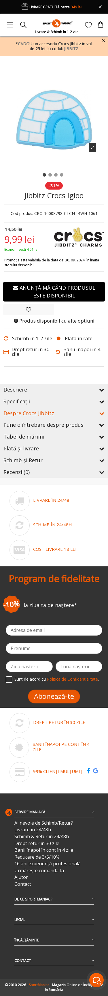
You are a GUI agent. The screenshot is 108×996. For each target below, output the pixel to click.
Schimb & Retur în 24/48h (41, 836)
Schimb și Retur (53, 460)
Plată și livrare (53, 448)
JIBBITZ (71, 48)
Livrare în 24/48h (32, 829)
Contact (22, 884)
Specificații (53, 401)
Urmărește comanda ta (39, 870)
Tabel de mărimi (53, 436)
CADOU (25, 43)
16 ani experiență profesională (47, 863)
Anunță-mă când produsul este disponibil (54, 291)
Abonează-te (54, 696)
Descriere (53, 389)
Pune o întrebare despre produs (53, 424)
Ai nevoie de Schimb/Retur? (43, 823)
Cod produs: (22, 213)
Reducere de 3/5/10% (37, 857)
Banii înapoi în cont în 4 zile (43, 850)
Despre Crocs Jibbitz (53, 413)
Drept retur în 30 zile (36, 843)
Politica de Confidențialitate (72, 679)
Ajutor (21, 877)
